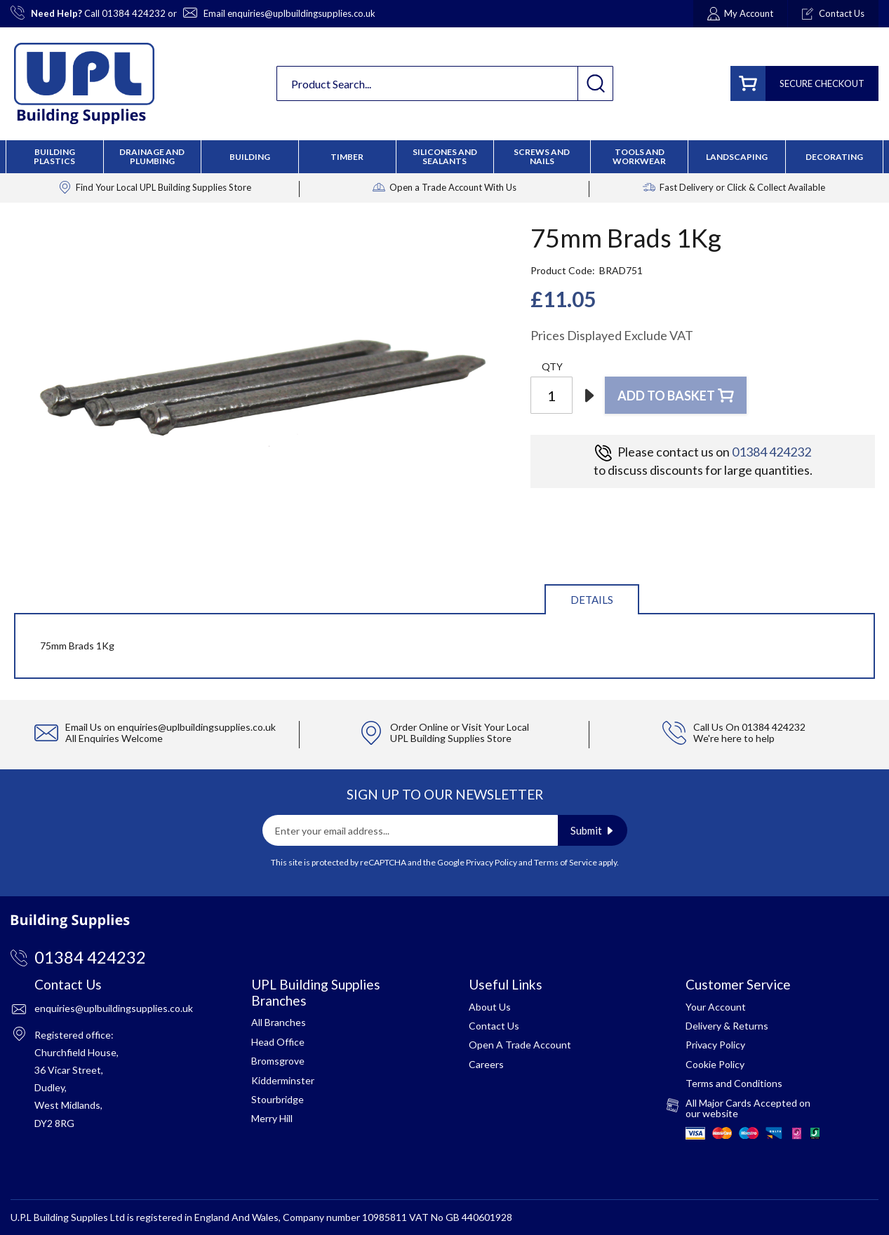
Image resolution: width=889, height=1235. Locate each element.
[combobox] (444, 83)
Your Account (716, 1007)
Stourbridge (277, 1099)
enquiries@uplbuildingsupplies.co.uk (301, 13)
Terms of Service (565, 862)
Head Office (278, 1042)
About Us (490, 1007)
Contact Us (494, 1026)
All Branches (278, 1022)
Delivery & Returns (727, 1026)
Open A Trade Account (520, 1045)
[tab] (592, 598)
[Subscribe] (592, 830)
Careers (486, 1064)
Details (591, 599)
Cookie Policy (715, 1064)
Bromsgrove (278, 1061)
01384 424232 (134, 13)
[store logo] (84, 83)
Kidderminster (282, 1080)
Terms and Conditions (734, 1083)
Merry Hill (272, 1118)
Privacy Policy (491, 862)
